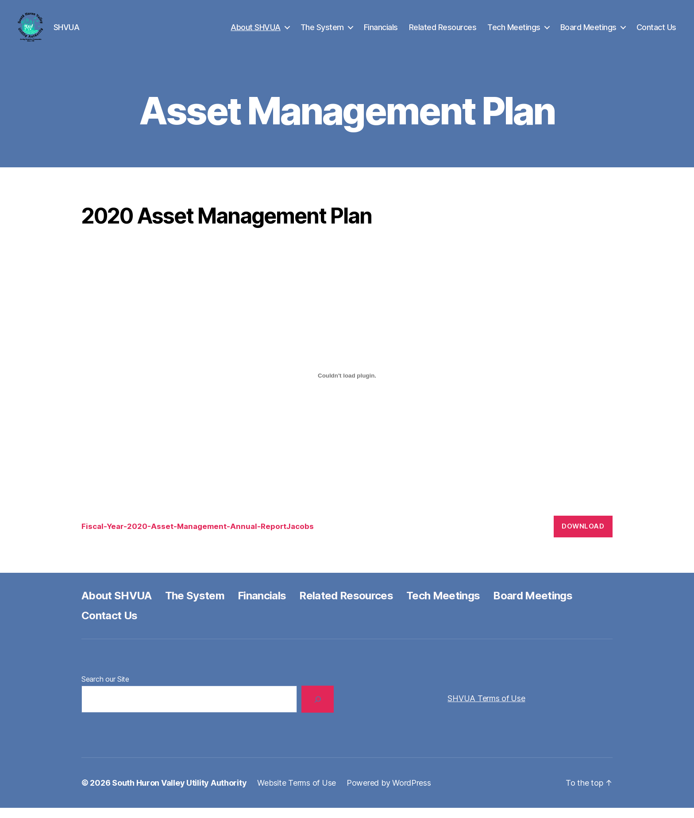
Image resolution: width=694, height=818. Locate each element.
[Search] (317, 709)
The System (322, 32)
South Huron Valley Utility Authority (179, 793)
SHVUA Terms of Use (486, 708)
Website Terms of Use (296, 793)
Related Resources (443, 32)
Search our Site (105, 689)
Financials (381, 32)
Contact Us (656, 32)
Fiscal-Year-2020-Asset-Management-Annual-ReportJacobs (197, 536)
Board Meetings (588, 32)
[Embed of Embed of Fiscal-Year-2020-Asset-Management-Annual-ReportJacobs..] (347, 386)
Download (583, 536)
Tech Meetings (513, 32)
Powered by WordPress (389, 793)
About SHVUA (256, 32)
